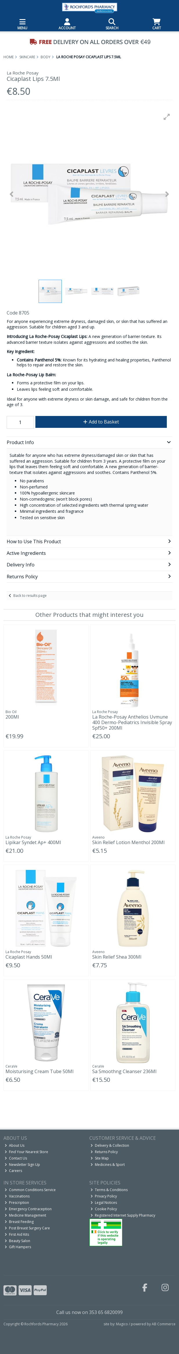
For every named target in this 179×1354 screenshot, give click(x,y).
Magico (122, 1324)
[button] (166, 116)
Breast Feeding (19, 1221)
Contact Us (16, 1158)
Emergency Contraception (28, 1208)
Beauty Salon (17, 1240)
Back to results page (30, 595)
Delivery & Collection (110, 1145)
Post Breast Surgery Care (27, 1228)
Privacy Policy (104, 1196)
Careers (13, 1170)
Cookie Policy (104, 1208)
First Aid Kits (17, 1234)
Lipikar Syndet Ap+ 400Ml (33, 842)
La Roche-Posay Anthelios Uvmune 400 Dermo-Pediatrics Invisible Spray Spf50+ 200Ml (132, 722)
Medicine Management (25, 1215)
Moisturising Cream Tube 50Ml (39, 1071)
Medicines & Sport (108, 1164)
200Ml (12, 717)
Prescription (17, 1202)
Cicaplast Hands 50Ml (29, 957)
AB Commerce (164, 1324)
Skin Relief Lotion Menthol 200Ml (128, 842)
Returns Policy (104, 1151)
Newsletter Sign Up (22, 1164)
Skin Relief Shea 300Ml (116, 957)
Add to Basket (101, 422)
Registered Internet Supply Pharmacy (123, 1215)
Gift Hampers (18, 1246)
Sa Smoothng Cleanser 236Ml (124, 1071)
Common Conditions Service (30, 1189)
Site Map (100, 1158)
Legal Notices (104, 1202)
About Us (14, 1145)
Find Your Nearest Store (26, 1151)
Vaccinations (17, 1196)
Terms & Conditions (109, 1189)
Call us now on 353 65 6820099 (89, 1312)
